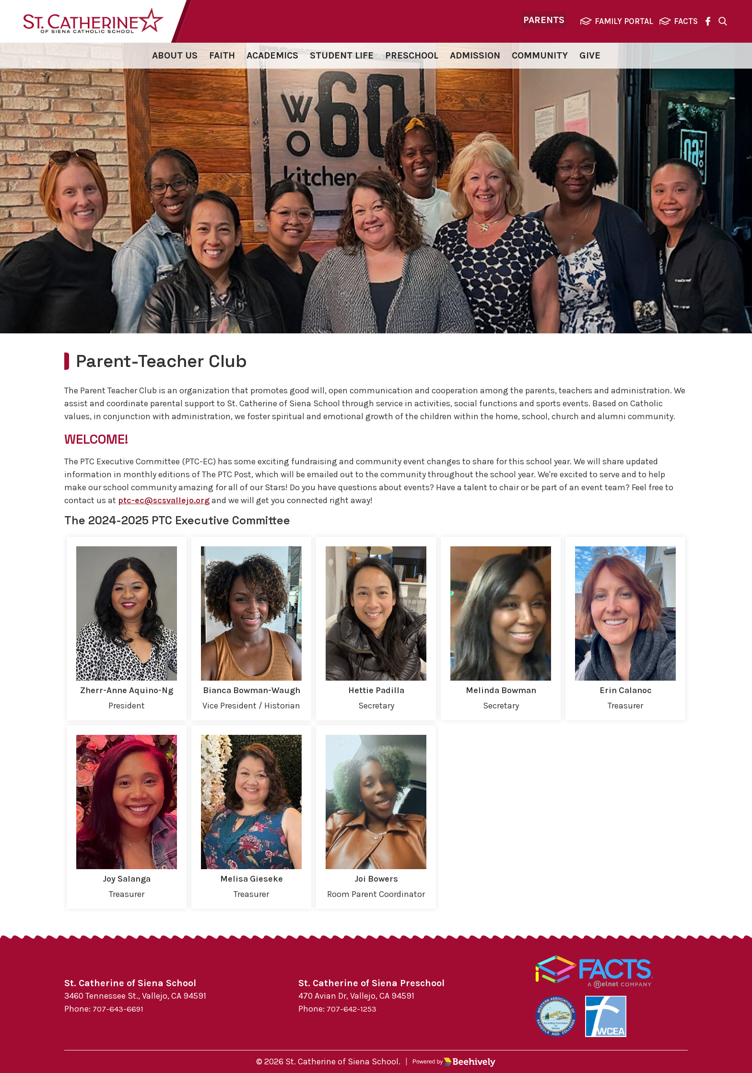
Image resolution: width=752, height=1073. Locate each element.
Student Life (342, 57)
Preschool (411, 57)
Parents (543, 21)
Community (540, 57)
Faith (222, 57)
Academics (272, 57)
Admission (475, 57)
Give (589, 57)
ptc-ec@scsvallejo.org (166, 502)
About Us (175, 57)
